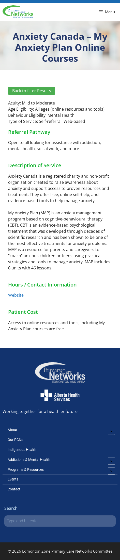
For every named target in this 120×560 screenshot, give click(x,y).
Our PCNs (15, 440)
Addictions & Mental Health (29, 460)
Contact (14, 489)
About (12, 430)
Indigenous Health (22, 450)
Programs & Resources (26, 469)
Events (13, 479)
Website (16, 295)
